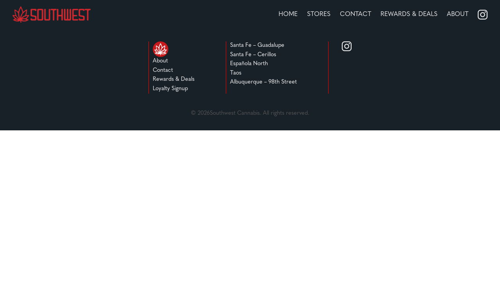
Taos (235, 73)
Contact (355, 14)
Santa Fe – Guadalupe (257, 45)
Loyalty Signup (170, 89)
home (288, 14)
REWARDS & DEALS (409, 14)
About (457, 14)
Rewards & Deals (174, 79)
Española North (249, 64)
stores (318, 14)
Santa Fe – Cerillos (253, 55)
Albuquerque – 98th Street (263, 82)
